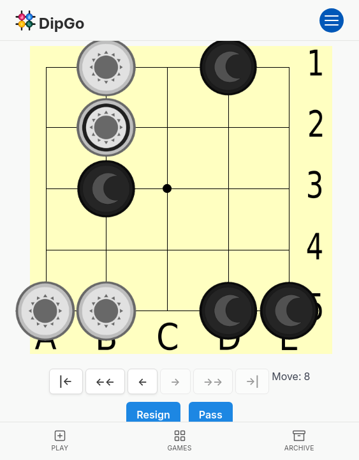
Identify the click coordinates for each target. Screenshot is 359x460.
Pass (211, 414)
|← (66, 381)
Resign (153, 414)
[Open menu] (331, 20)
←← (105, 381)
